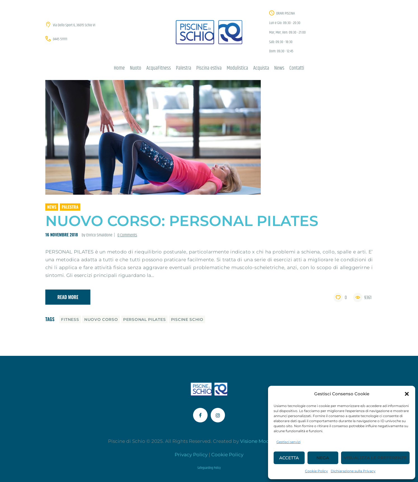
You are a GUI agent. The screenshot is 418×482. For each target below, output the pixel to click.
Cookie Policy (316, 471)
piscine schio (187, 319)
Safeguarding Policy (208, 468)
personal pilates (144, 319)
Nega (322, 457)
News (52, 207)
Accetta (289, 457)
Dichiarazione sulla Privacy (353, 471)
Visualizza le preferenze (375, 457)
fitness (70, 319)
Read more (67, 297)
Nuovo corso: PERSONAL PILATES (181, 220)
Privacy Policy (191, 454)
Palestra (70, 207)
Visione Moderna (260, 441)
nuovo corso (101, 319)
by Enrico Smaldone (97, 235)
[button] (407, 394)
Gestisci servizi (288, 442)
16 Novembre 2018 (61, 234)
